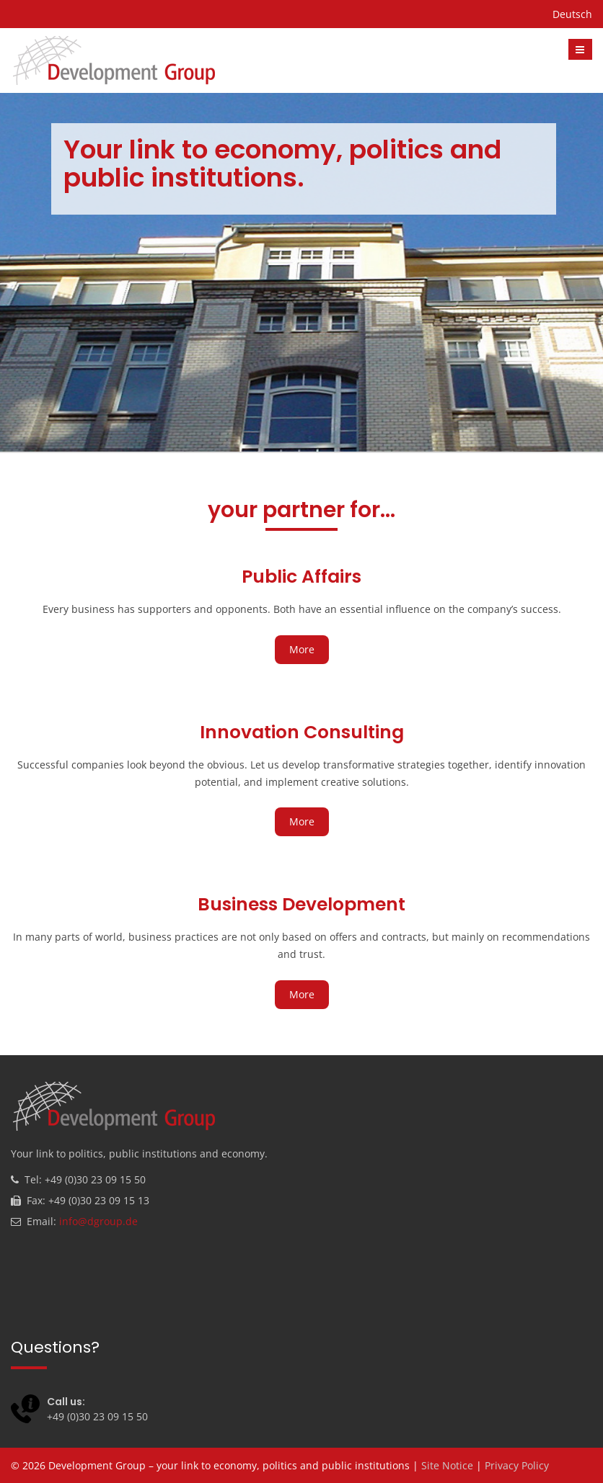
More (301, 649)
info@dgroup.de (98, 1221)
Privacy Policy (517, 1465)
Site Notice (447, 1465)
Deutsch (572, 14)
